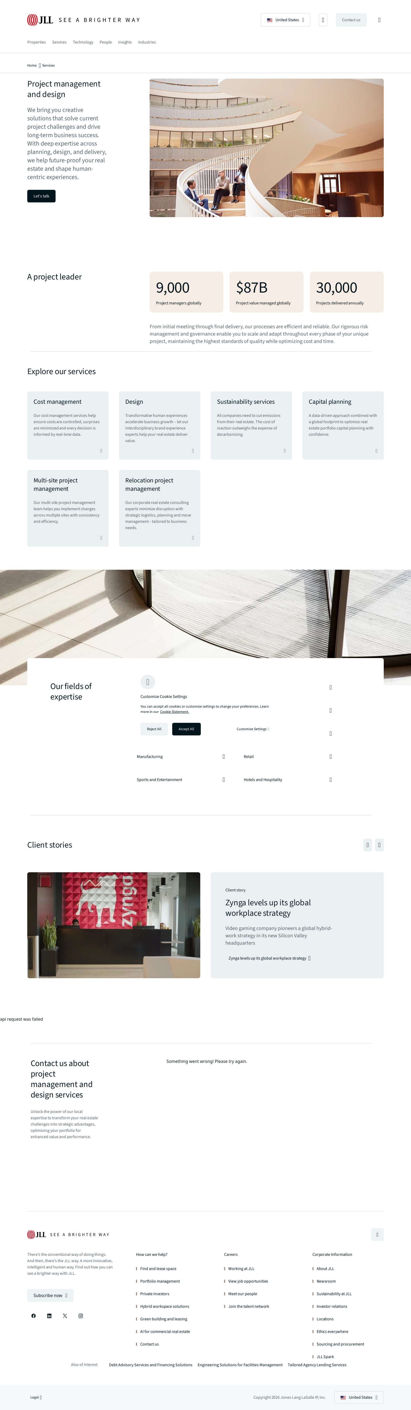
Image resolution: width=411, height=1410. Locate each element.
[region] (205, 705)
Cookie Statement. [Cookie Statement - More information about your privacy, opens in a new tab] (174, 711)
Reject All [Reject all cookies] (154, 729)
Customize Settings (253, 729)
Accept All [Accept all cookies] (186, 729)
